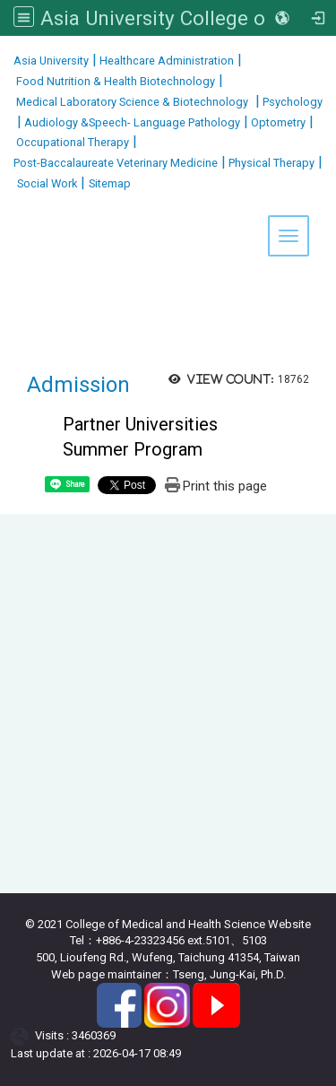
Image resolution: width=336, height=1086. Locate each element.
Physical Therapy (270, 162)
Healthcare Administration (165, 60)
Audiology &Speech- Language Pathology (131, 122)
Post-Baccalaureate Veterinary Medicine (115, 162)
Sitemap (110, 183)
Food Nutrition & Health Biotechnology (114, 81)
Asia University (51, 60)
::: (7, 58)
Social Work (47, 183)
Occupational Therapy (71, 142)
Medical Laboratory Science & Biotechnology (130, 102)
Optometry (277, 122)
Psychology (291, 102)
